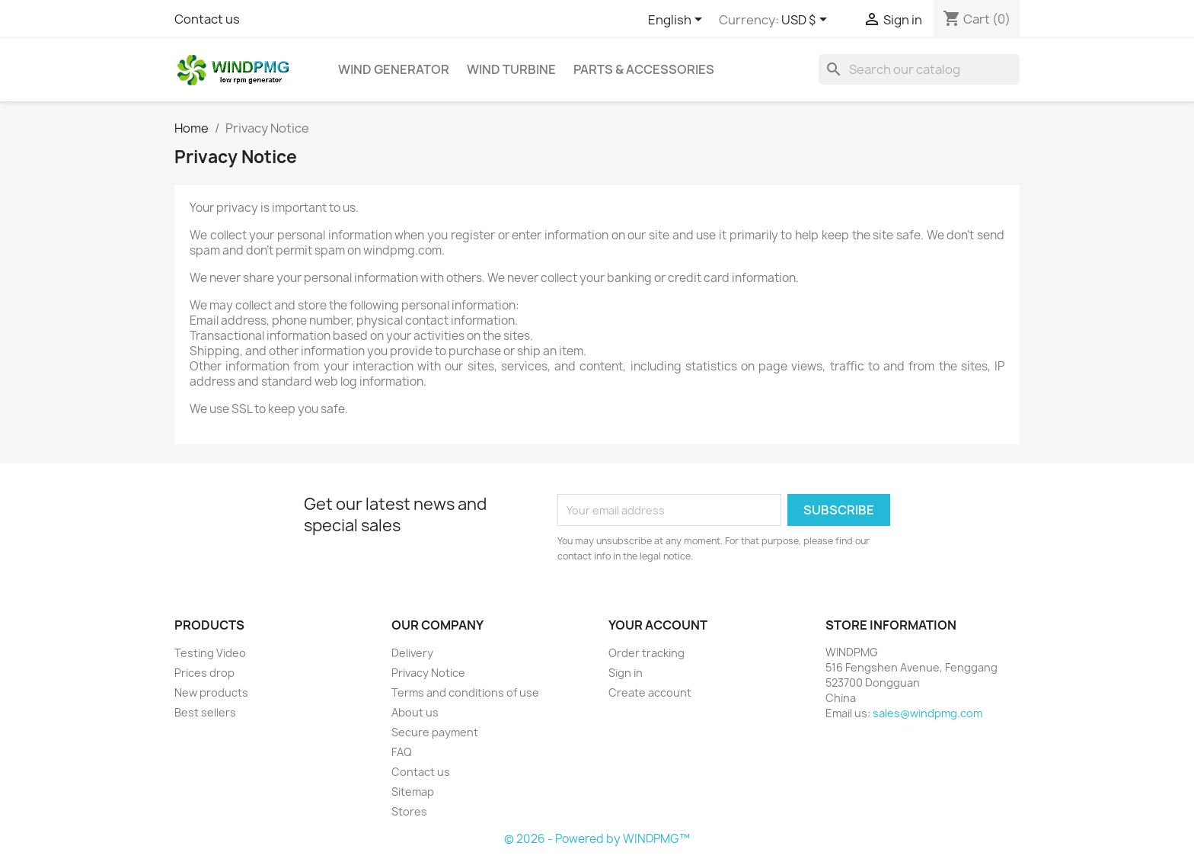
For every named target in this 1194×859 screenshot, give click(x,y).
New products (211, 692)
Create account (649, 692)
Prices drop (204, 672)
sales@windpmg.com (927, 713)
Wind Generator (393, 69)
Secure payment (434, 732)
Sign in (625, 672)
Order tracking (646, 653)
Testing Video (210, 653)
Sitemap (412, 791)
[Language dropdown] (677, 20)
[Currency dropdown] (806, 20)
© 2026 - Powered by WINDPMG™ (597, 839)
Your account (657, 625)
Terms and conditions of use (465, 692)
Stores (409, 811)
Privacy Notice (428, 672)
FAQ (401, 752)
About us (415, 712)
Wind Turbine (511, 69)
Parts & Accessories (643, 69)
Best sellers (205, 712)
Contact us (207, 19)
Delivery (412, 653)
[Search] (919, 69)
